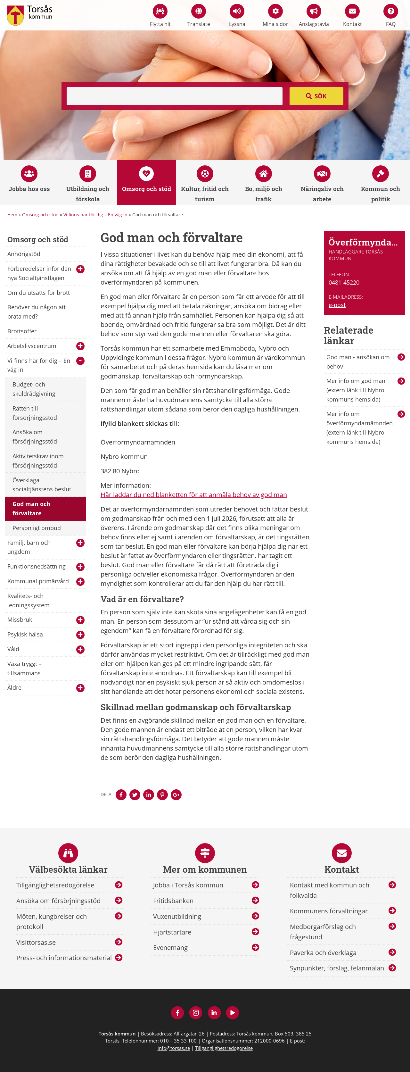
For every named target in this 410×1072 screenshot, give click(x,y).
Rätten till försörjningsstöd (34, 412)
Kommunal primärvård (46, 581)
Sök (321, 96)
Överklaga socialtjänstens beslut (41, 484)
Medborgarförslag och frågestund (323, 931)
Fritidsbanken (173, 900)
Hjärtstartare (172, 932)
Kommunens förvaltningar (329, 911)
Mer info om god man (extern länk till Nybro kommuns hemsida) (355, 390)
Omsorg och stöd (40, 215)
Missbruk (46, 620)
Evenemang (170, 947)
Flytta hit (160, 16)
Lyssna (237, 16)
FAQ (390, 16)
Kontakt (352, 16)
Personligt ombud (36, 528)
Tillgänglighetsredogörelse (55, 885)
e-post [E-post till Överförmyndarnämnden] (337, 305)
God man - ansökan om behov (358, 361)
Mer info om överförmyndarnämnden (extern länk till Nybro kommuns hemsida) (359, 427)
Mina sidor (275, 16)
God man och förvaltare (31, 508)
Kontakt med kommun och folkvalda (329, 890)
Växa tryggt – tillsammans (24, 668)
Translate (198, 16)
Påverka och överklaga (323, 952)
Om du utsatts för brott (38, 292)
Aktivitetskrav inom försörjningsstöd (38, 460)
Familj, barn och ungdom (46, 547)
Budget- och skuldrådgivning (33, 388)
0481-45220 (344, 282)
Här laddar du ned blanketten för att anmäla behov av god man (194, 494)
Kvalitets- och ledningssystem (28, 600)
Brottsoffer (22, 331)
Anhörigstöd (23, 254)
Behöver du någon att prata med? (36, 311)
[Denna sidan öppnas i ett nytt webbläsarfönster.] (121, 794)
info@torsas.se (174, 1048)
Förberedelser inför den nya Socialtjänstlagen (46, 273)
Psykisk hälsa (46, 634)
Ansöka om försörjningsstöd (34, 436)
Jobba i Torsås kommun (188, 885)
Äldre (46, 688)
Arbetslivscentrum (46, 346)
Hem (12, 215)
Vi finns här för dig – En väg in (95, 215)
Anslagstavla (314, 16)
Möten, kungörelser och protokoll (51, 921)
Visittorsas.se (36, 942)
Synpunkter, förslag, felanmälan (337, 968)
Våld (46, 649)
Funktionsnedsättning (46, 566)
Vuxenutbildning (177, 916)
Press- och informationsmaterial (64, 957)
